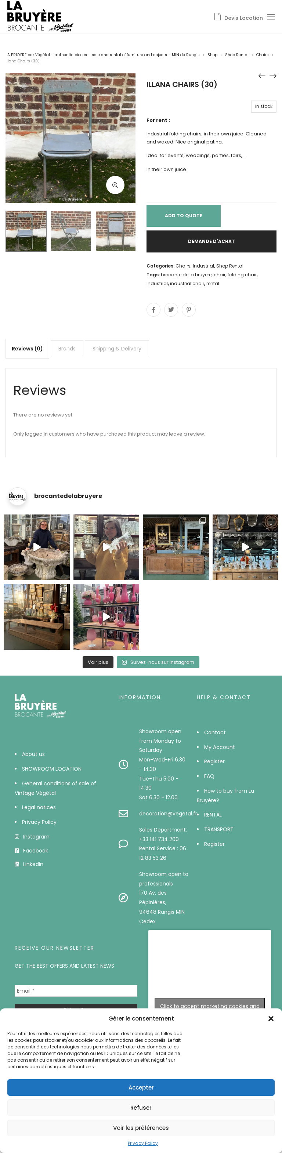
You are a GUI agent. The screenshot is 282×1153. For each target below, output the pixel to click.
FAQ (209, 776)
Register (214, 761)
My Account (219, 747)
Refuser (141, 1108)
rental (212, 283)
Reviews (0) (27, 348)
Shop (212, 55)
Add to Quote (183, 215)
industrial (157, 283)
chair (219, 275)
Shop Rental (237, 55)
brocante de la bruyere (186, 275)
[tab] (27, 349)
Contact (215, 732)
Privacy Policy (143, 1143)
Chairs (262, 55)
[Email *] (76, 991)
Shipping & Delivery (117, 348)
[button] (271, 1018)
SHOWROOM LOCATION (52, 768)
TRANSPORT (219, 829)
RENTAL (213, 814)
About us (33, 754)
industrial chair (187, 283)
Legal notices (39, 807)
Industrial (203, 266)
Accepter (141, 1087)
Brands (67, 348)
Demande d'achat (211, 241)
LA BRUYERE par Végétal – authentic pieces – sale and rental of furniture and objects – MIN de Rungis (103, 55)
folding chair (242, 275)
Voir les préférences (141, 1128)
